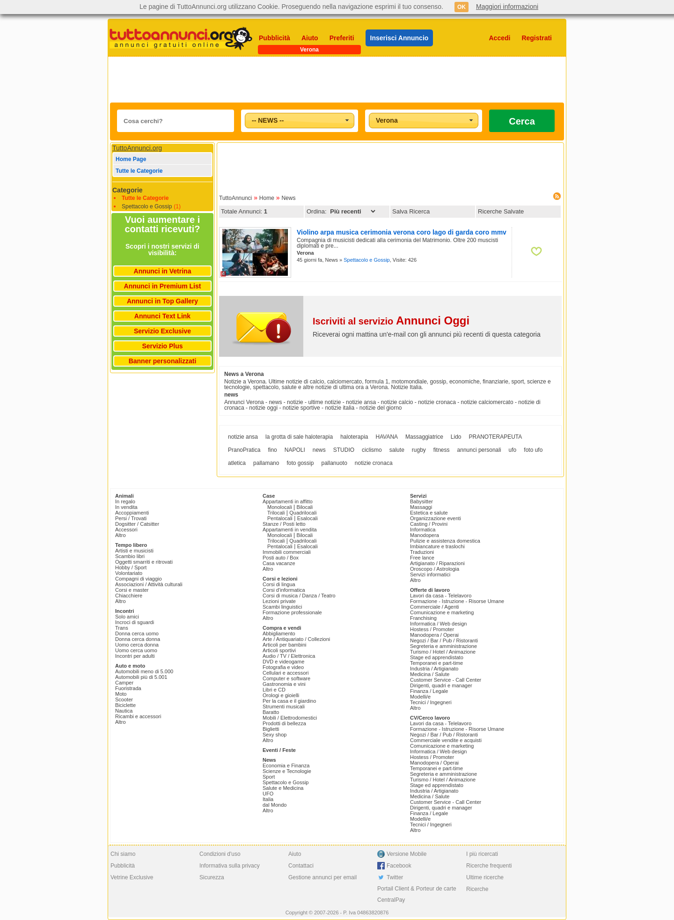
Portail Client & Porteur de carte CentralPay (416, 894)
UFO (268, 793)
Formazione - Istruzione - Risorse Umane (457, 601)
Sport (269, 777)
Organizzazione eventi (435, 518)
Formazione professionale (292, 612)
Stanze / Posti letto (284, 524)
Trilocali (276, 512)
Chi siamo (122, 854)
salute (396, 450)
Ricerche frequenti (489, 865)
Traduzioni (422, 552)
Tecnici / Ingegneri (431, 702)
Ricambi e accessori (138, 716)
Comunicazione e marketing (442, 612)
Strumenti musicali (284, 706)
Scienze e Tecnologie (287, 771)
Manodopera (424, 535)
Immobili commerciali (287, 552)
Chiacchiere (128, 595)
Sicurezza (211, 877)
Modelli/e (420, 696)
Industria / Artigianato (434, 668)
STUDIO (343, 450)
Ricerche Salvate (501, 211)
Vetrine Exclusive (131, 877)
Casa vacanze (279, 563)
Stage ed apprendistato (436, 657)
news (319, 450)
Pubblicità (274, 38)
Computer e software (286, 678)
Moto (120, 694)
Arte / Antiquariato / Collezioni (296, 639)
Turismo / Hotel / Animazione (443, 652)
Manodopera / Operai (434, 635)
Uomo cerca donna (137, 645)
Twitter (395, 877)
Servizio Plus (162, 346)
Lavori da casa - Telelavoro (440, 595)
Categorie (127, 190)
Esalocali (307, 518)
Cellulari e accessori (285, 673)
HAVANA (387, 437)
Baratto (271, 712)
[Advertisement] (337, 80)
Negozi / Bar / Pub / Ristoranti (444, 640)
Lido (456, 437)
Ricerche (477, 889)
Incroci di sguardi (134, 622)
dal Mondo (274, 805)
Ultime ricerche (485, 877)
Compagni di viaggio (138, 578)
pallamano (266, 463)
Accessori (126, 529)
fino (272, 450)
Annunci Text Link (162, 316)
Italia (268, 799)
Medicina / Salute (429, 674)
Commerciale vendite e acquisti (446, 740)
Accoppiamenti (132, 512)
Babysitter (421, 501)
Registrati (536, 38)
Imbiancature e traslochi (437, 546)
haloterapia (354, 437)
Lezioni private (279, 601)
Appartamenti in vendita (290, 529)
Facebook (399, 865)
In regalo (125, 501)
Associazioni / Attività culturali (149, 584)
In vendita (126, 507)
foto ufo (533, 450)
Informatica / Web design (438, 623)
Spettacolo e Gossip (147, 206)
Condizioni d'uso (220, 854)
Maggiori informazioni (507, 6)
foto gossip (300, 463)
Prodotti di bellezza (284, 723)
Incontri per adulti (134, 656)
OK (461, 7)
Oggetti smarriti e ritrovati (144, 562)
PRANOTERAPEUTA (495, 437)
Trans (121, 628)
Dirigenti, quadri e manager (441, 685)
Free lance (422, 557)
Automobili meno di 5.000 (144, 671)
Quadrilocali (302, 512)
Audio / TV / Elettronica (289, 656)
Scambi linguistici (282, 607)
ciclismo (372, 450)
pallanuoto (334, 463)
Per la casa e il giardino (289, 701)
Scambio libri (130, 556)
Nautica (123, 711)
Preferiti (342, 38)
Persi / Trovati (131, 518)
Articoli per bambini (285, 645)
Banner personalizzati (163, 361)
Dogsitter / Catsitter (137, 524)
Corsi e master (132, 590)
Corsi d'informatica (284, 590)
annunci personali (479, 450)
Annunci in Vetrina (162, 271)
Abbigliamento (279, 633)
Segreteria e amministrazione (443, 646)
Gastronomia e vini (284, 684)
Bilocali (304, 507)
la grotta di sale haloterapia (299, 437)
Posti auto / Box (281, 557)
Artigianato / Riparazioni (437, 563)
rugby (419, 450)
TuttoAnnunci (235, 198)
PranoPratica (244, 450)
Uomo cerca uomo (136, 650)
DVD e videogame (283, 661)
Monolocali (279, 507)
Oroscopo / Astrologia (434, 569)
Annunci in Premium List (162, 286)
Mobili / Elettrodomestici (290, 718)
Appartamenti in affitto (288, 501)
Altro (120, 535)
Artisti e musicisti (134, 550)
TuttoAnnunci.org (137, 148)
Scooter (124, 699)
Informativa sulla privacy (229, 865)
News (288, 198)
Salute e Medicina (283, 788)
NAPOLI (295, 450)
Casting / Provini (428, 524)
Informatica (422, 529)
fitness (441, 450)
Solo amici (127, 616)
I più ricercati (482, 854)
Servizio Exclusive (162, 331)
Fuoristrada (128, 688)
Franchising (423, 618)
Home (266, 198)
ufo (513, 450)
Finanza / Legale (429, 691)
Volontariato (128, 573)
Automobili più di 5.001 (141, 677)
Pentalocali (280, 518)
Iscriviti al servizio (391, 321)
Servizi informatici (430, 574)
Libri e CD (274, 689)
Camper (124, 682)
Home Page (131, 159)
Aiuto (309, 38)
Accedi (500, 38)
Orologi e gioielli (281, 695)
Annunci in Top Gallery (162, 301)
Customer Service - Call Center (445, 680)
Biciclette (125, 705)
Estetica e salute (429, 512)
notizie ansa (243, 437)
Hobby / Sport (131, 567)
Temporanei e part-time (436, 663)
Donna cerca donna (137, 639)
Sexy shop (274, 734)
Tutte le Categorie (139, 171)
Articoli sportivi (279, 650)
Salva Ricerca (411, 211)
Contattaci (301, 865)
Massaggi (421, 507)
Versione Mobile (406, 854)
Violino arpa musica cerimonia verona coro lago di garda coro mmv (401, 232)
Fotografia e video (283, 667)
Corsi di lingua (279, 584)
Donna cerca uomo (137, 633)
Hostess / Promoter (432, 629)
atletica (237, 463)
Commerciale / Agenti (434, 607)
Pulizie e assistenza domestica (445, 541)
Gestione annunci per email (322, 877)
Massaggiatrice (424, 437)
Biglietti (271, 729)
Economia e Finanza (286, 765)
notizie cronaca (374, 463)
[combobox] (299, 120)
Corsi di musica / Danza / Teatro (299, 595)
